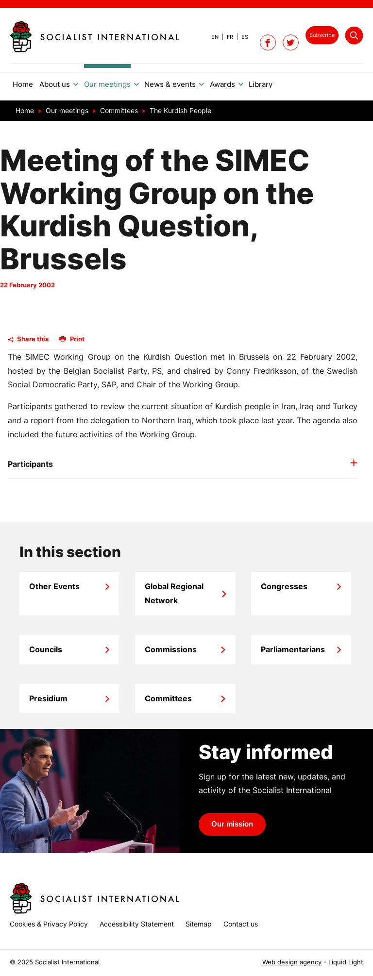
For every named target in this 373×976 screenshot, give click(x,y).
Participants (30, 464)
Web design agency (292, 962)
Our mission (232, 824)
